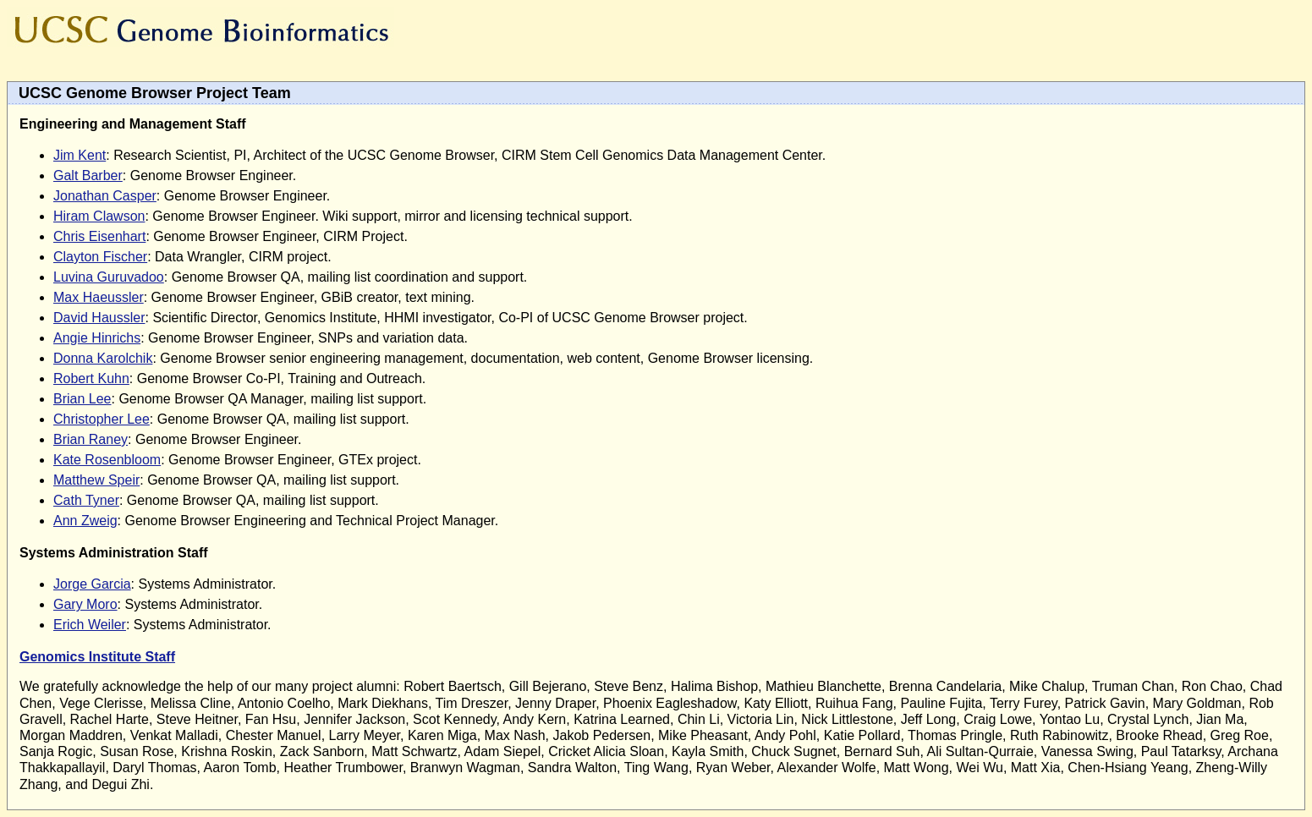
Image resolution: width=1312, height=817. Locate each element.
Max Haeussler (98, 297)
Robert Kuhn (91, 378)
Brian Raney (90, 439)
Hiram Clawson (99, 216)
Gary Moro (85, 604)
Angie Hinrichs (96, 338)
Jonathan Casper (104, 196)
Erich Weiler (89, 624)
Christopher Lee (101, 419)
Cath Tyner (86, 500)
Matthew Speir (96, 480)
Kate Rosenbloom (107, 459)
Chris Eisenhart (99, 236)
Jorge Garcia (92, 584)
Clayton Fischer (100, 256)
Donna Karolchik (102, 358)
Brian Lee (82, 399)
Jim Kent (79, 155)
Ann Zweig (85, 520)
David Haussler (99, 317)
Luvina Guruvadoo (108, 277)
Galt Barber (88, 175)
